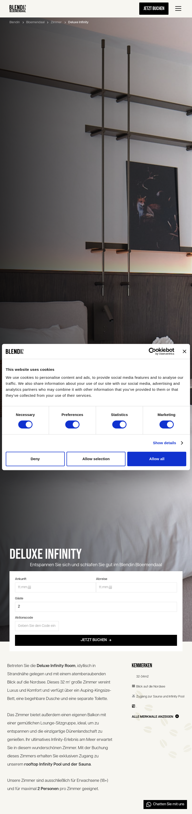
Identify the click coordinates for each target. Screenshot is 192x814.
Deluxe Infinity (78, 22)
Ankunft (20, 579)
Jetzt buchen (154, 8)
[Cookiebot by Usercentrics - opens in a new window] (152, 351)
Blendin (15, 22)
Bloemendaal (35, 22)
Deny (35, 459)
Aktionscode (24, 617)
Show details (164, 443)
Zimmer (56, 22)
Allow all (156, 459)
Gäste (19, 598)
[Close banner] (184, 351)
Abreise (101, 579)
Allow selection (96, 459)
